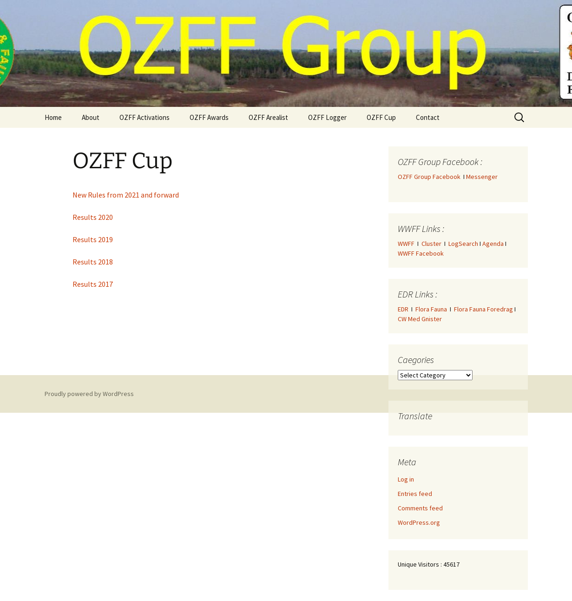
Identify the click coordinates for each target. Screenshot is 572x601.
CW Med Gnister (420, 319)
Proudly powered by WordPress (89, 394)
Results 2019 (92, 239)
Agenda (493, 243)
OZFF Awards (209, 117)
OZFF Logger (327, 117)
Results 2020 (92, 217)
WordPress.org (419, 522)
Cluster (431, 243)
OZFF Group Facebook (430, 176)
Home (53, 117)
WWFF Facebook (421, 253)
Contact (428, 117)
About (90, 117)
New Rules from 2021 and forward (125, 194)
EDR (403, 309)
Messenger (482, 176)
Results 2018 (92, 261)
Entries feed (415, 493)
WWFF (406, 243)
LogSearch (463, 243)
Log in (406, 479)
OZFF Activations (144, 117)
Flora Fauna (431, 309)
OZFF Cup (381, 117)
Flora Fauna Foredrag (483, 309)
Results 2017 (92, 284)
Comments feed (420, 508)
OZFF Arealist (268, 117)
